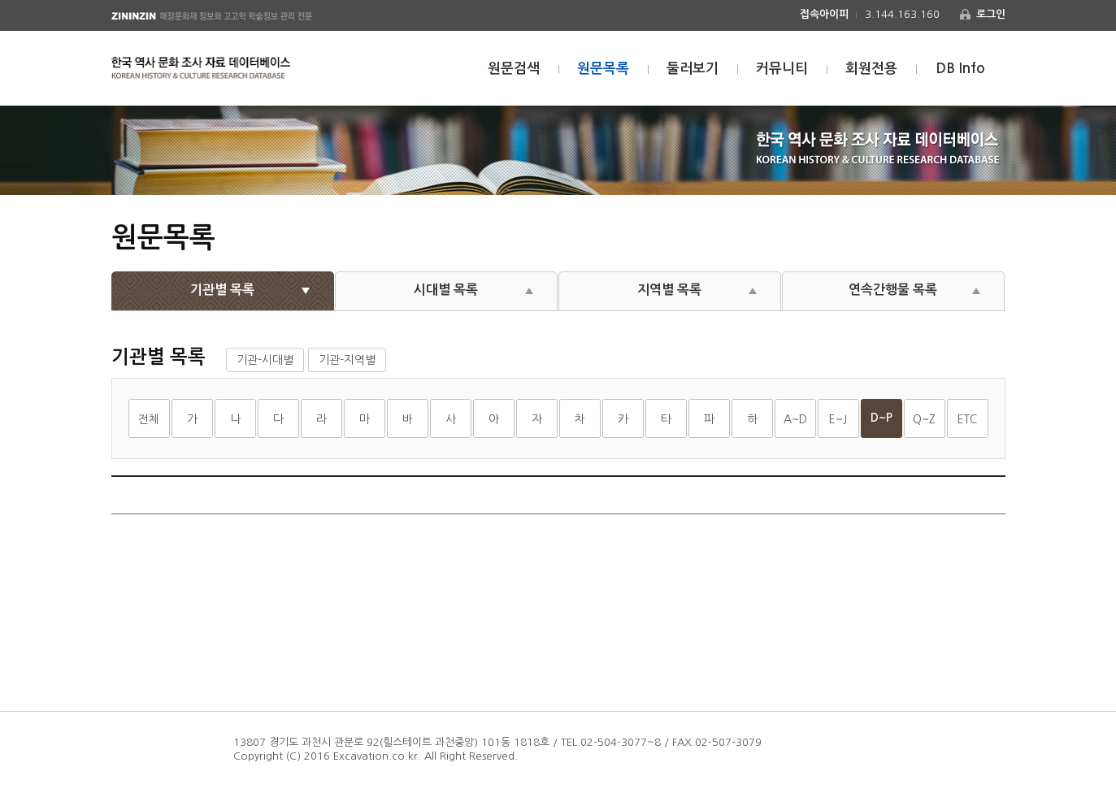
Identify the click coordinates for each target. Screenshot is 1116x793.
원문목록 (603, 69)
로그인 (990, 14)
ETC (967, 419)
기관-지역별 (347, 360)
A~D (795, 419)
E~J (838, 419)
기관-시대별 (265, 360)
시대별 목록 (446, 290)
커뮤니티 (782, 69)
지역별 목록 (669, 290)
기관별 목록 (222, 290)
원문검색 (514, 69)
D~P (881, 417)
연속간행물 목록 (893, 290)
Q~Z (924, 419)
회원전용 (871, 69)
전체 (148, 419)
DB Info (960, 69)
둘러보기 (693, 69)
